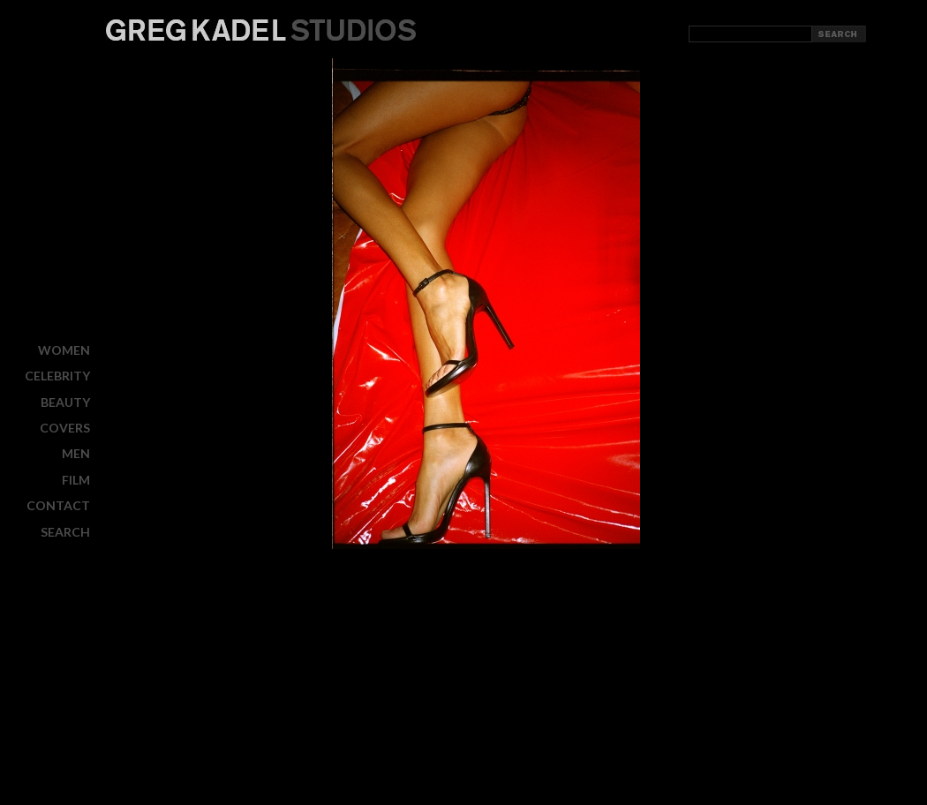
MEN (76, 453)
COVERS (65, 427)
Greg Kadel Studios (261, 30)
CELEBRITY (57, 375)
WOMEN (64, 349)
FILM (76, 479)
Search (65, 531)
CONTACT (58, 505)
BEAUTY (65, 402)
